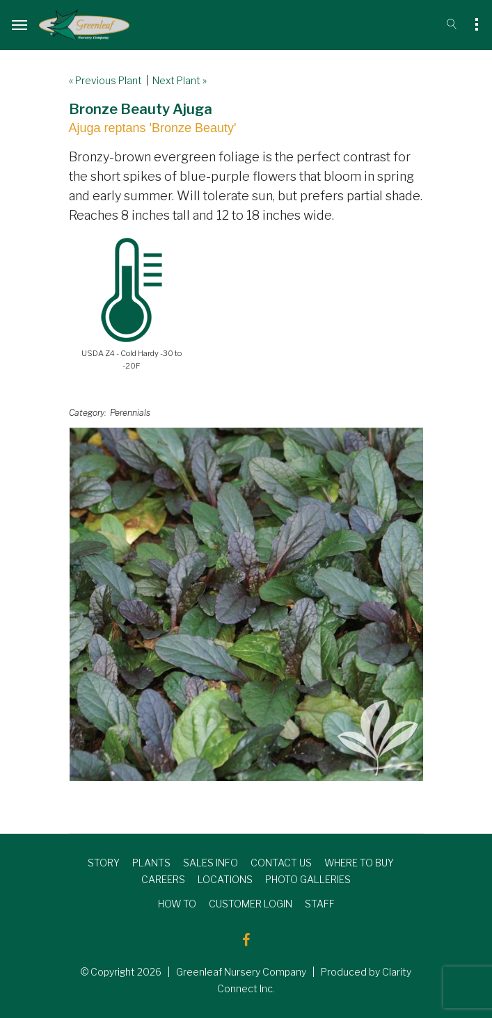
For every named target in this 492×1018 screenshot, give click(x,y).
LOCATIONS (225, 879)
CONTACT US (281, 862)
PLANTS (151, 862)
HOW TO (177, 904)
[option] (246, 604)
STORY (104, 862)
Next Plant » (179, 80)
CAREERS (163, 879)
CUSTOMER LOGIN (250, 904)
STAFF (320, 904)
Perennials (130, 412)
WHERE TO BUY (359, 862)
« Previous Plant (105, 80)
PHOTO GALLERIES (308, 879)
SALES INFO (210, 862)
